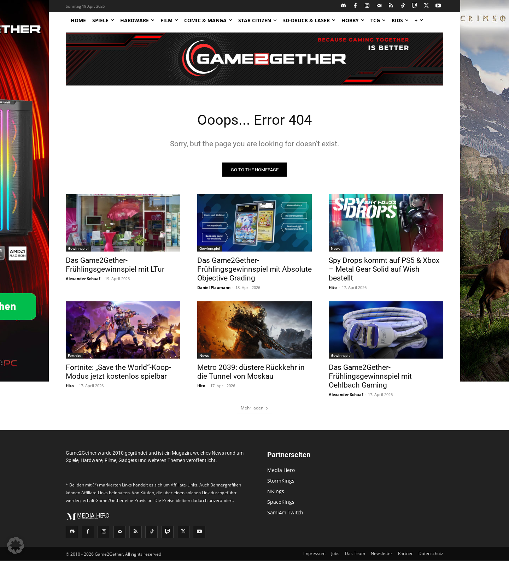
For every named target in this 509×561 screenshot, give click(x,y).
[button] (15, 545)
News (335, 248)
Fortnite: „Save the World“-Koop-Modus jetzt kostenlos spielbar (118, 372)
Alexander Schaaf (83, 279)
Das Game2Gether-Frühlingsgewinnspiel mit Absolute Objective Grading (254, 269)
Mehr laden (254, 408)
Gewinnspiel (78, 248)
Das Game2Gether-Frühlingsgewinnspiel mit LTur (115, 265)
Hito (333, 287)
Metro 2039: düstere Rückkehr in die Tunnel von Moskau (251, 372)
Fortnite (74, 355)
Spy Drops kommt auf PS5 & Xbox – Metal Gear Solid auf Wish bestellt (384, 269)
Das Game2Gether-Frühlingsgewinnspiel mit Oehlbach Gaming (370, 377)
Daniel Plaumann (213, 287)
